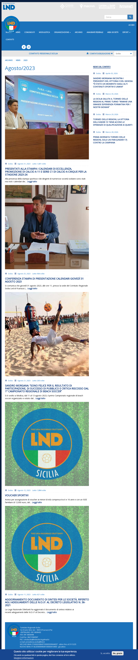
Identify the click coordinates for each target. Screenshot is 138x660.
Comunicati (29, 32)
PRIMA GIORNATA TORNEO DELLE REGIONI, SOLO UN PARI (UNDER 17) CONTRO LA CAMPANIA (110, 140)
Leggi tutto (32, 181)
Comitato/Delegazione (100, 53)
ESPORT (126, 32)
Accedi (131, 25)
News (18, 60)
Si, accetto (105, 653)
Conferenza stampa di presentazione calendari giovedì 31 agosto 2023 (44, 280)
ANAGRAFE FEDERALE (95, 32)
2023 (25, 60)
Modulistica (44, 32)
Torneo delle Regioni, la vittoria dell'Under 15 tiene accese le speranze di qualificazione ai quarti (112, 122)
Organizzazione (62, 32)
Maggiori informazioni (24, 658)
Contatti (10, 39)
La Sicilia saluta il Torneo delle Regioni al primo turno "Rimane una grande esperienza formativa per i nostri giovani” (112, 102)
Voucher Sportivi (16, 495)
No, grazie (117, 653)
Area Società (112, 32)
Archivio (78, 32)
